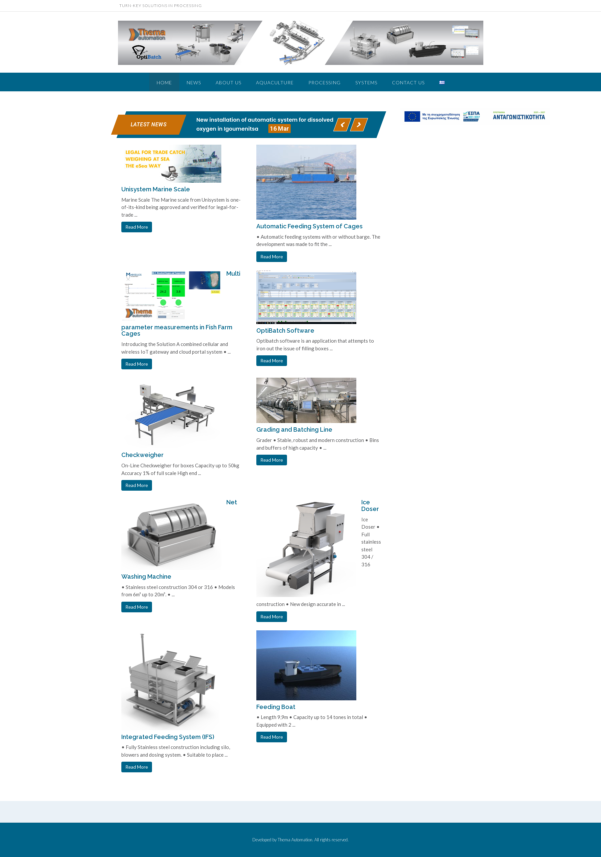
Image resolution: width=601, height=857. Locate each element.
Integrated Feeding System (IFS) (167, 736)
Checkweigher (142, 454)
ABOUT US (228, 82)
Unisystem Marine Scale (155, 189)
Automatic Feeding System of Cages (309, 226)
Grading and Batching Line (294, 429)
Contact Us (408, 82)
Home (164, 82)
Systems (366, 82)
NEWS (194, 82)
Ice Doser (370, 505)
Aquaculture (275, 82)
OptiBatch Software (285, 330)
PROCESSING (324, 82)
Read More (136, 227)
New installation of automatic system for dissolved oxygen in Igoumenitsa (264, 124)
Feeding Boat (275, 706)
